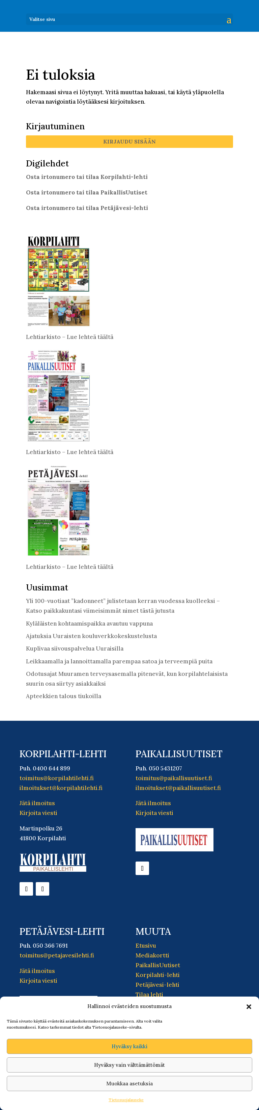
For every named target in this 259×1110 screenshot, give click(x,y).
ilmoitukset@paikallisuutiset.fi (178, 788)
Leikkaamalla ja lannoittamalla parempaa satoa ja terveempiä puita (119, 661)
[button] (249, 1006)
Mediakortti (152, 955)
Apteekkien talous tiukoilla (63, 696)
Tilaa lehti (149, 994)
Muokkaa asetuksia (129, 1083)
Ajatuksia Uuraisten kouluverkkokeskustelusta (91, 636)
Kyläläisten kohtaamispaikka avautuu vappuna (89, 623)
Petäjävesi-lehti (157, 984)
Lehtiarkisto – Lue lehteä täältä (69, 337)
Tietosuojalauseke (126, 1099)
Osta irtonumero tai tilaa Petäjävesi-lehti (87, 208)
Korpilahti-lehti (158, 975)
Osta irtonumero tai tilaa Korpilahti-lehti (87, 177)
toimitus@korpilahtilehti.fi (57, 778)
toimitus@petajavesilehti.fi (57, 955)
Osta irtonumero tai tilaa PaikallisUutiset (86, 192)
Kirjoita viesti (38, 813)
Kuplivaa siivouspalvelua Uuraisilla (74, 648)
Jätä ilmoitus (37, 803)
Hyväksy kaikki (129, 1046)
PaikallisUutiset (158, 965)
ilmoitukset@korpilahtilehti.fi (61, 788)
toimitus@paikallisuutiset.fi (174, 778)
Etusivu (146, 945)
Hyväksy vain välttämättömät (129, 1065)
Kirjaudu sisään (129, 141)
